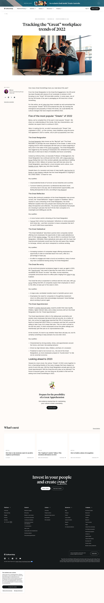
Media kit (87, 521)
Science (41, 8)
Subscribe (94, 555)
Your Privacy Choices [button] (26, 563)
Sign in (87, 8)
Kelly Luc (11, 90)
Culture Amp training (89, 540)
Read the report (52, 409)
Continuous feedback (28, 521)
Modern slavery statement (90, 547)
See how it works (57, 490)
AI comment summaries (29, 519)
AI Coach (6, 524)
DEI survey (26, 514)
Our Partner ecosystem (90, 531)
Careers (87, 519)
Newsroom (87, 514)
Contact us (87, 536)
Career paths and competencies (30, 532)
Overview (6, 512)
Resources (50, 8)
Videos (66, 526)
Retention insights (28, 512)
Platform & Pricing (22, 8)
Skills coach (26, 530)
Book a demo (95, 8)
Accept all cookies (12, 589)
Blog (6, 13)
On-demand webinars (69, 528)
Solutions (33, 8)
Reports (66, 524)
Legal (86, 526)
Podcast (66, 514)
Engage (5, 517)
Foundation (87, 517)
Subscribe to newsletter (9, 102)
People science (48, 514)
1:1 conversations (27, 528)
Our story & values (89, 512)
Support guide (88, 538)
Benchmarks (47, 519)
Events (66, 517)
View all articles (96, 430)
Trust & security (88, 524)
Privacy (20, 563)
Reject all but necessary (7, 592)
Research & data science (50, 517)
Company (59, 8)
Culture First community (90, 528)
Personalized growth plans (29, 537)
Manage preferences (18, 592)
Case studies (67, 519)
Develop (6, 521)
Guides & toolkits (68, 521)
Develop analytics (28, 535)
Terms (17, 563)
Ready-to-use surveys (29, 517)
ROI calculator (47, 521)
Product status (88, 545)
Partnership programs (89, 533)
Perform (5, 519)
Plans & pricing (7, 514)
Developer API (88, 543)
